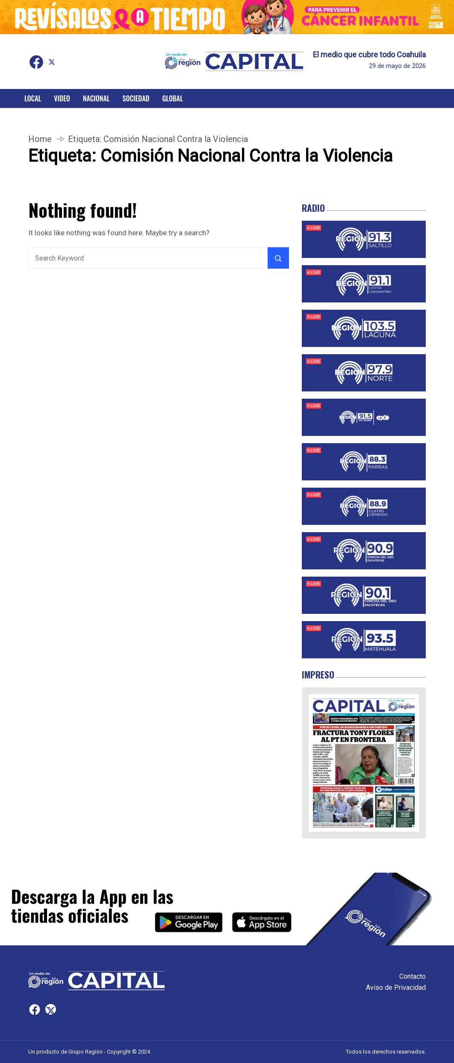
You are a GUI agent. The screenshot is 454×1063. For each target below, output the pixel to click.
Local (32, 98)
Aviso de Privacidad (396, 987)
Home (40, 139)
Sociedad (136, 98)
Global (172, 98)
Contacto (412, 976)
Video (62, 98)
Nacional (96, 98)
